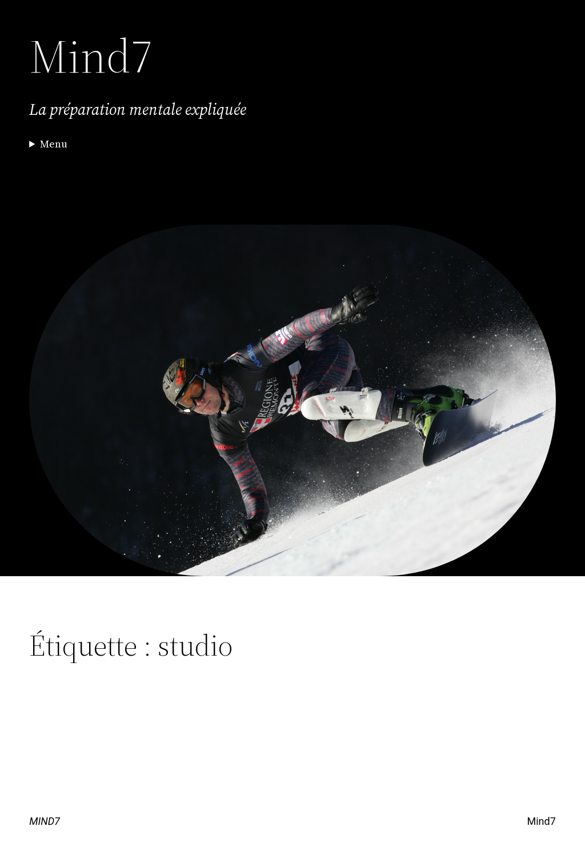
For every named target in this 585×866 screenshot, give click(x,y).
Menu (53, 144)
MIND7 (44, 821)
